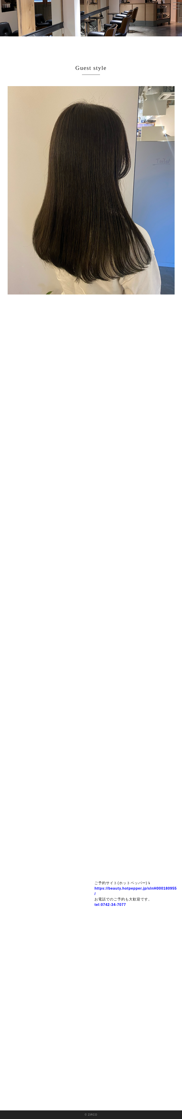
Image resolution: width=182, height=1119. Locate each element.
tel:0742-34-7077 (110, 905)
